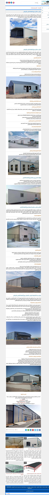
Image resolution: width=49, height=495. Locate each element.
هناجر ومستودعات (29, 7)
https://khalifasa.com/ (16, 402)
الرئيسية (34, 7)
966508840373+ (16, 400)
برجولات (2, 493)
